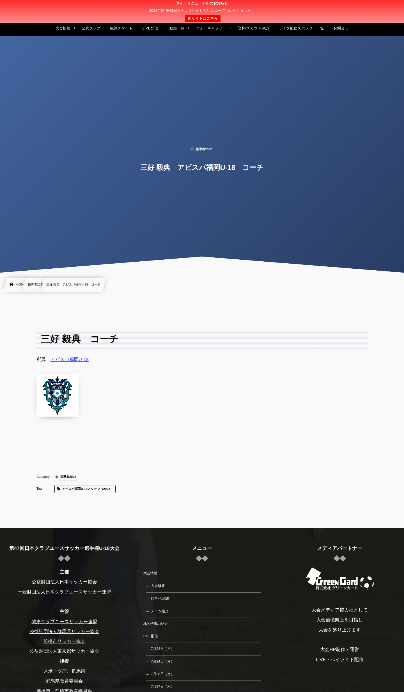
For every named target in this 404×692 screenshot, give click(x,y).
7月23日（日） (162, 649)
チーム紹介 (160, 611)
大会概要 (158, 586)
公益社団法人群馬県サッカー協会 (64, 631)
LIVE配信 (150, 636)
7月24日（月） (162, 661)
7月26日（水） (162, 674)
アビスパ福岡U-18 (69, 359)
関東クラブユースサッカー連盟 (64, 621)
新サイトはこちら (202, 18)
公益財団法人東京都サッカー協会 (64, 651)
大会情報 (150, 573)
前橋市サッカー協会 (64, 641)
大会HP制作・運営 (339, 649)
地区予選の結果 (155, 624)
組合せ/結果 (160, 598)
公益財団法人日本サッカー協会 (64, 581)
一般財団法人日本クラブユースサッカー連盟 (64, 592)
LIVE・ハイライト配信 (340, 659)
